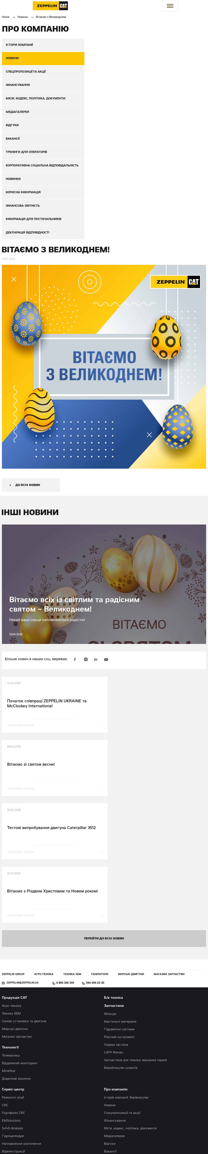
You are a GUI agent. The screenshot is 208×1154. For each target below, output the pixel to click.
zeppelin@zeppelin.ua (23, 861)
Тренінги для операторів (122, 1053)
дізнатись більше (21, 730)
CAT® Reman (113, 930)
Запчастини (114, 884)
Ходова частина (116, 923)
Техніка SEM (72, 853)
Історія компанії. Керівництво (126, 976)
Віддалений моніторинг (20, 941)
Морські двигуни (131, 853)
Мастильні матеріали (120, 900)
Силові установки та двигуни (24, 899)
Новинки (110, 1037)
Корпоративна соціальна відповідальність (136, 1060)
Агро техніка (43, 853)
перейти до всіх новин (104, 816)
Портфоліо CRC (13, 991)
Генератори (99, 853)
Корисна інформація (119, 1045)
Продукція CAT (14, 876)
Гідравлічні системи (119, 907)
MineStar (9, 949)
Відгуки (109, 1022)
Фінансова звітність (119, 1068)
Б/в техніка (113, 876)
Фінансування (115, 999)
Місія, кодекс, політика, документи (130, 1006)
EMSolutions (11, 999)
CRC (5, 983)
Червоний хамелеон (132, 1142)
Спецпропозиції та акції (122, 991)
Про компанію (116, 968)
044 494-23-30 (95, 861)
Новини (23, 17)
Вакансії (110, 1029)
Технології (10, 926)
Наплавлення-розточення (21, 1022)
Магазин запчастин (169, 853)
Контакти (10, 1040)
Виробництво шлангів (120, 946)
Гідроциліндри (13, 1014)
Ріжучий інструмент (119, 915)
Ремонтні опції (13, 976)
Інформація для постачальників (128, 1076)
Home (5, 17)
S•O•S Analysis (12, 1006)
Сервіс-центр (13, 968)
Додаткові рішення (16, 957)
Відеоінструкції (13, 1029)
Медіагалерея (114, 1014)
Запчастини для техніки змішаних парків (135, 938)
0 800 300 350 (65, 861)
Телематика (11, 934)
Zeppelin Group (13, 853)
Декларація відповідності (123, 1083)
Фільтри (110, 892)
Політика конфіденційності (124, 1091)
